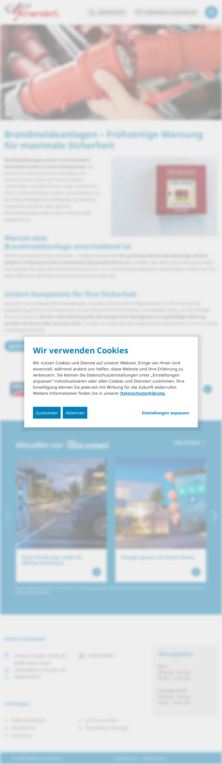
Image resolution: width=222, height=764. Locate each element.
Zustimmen (47, 412)
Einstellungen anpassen (165, 413)
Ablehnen (75, 412)
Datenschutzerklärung (142, 393)
